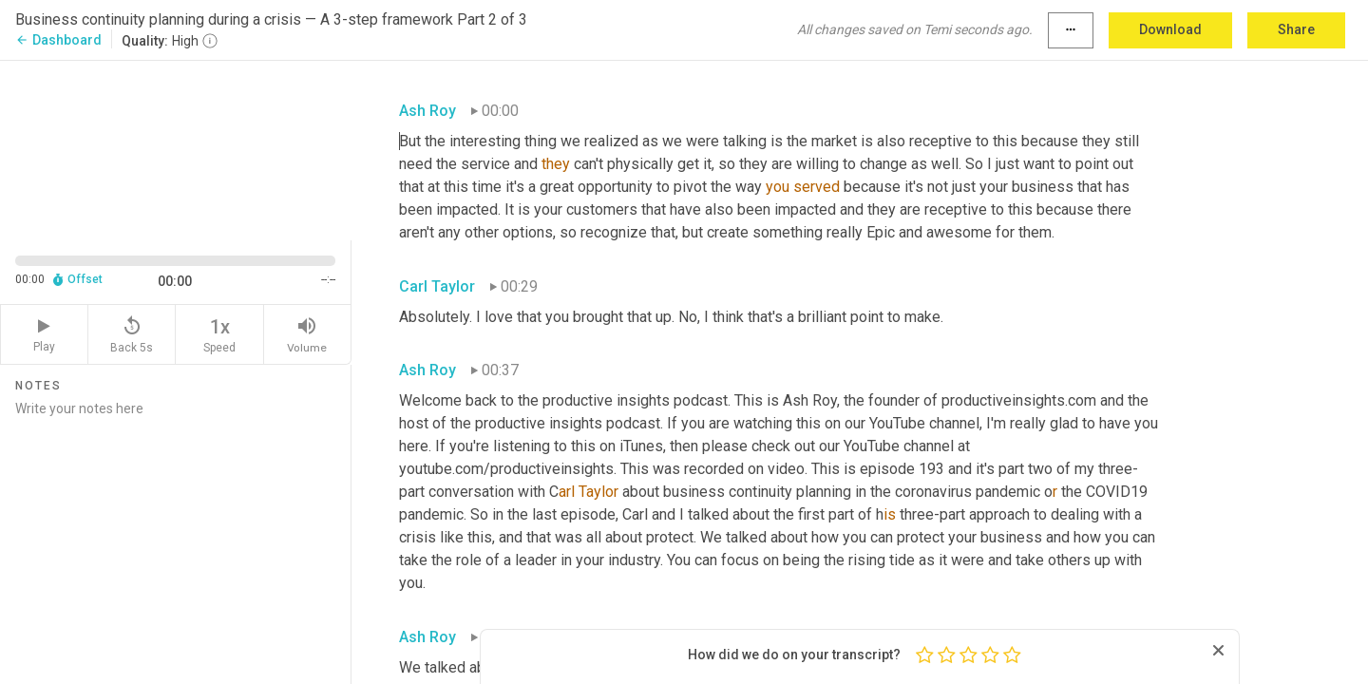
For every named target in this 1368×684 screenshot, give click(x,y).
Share (1296, 29)
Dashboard (58, 40)
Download (1170, 29)
